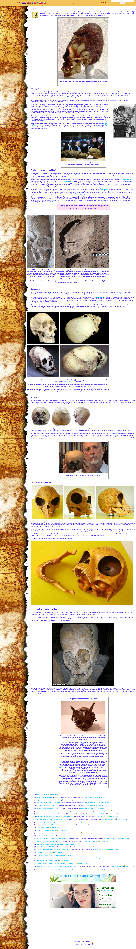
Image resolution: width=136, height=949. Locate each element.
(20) (134, 434)
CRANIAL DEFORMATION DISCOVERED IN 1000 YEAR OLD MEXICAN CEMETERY (58, 833)
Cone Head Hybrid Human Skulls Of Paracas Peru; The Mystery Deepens (54, 811)
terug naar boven (52, 794)
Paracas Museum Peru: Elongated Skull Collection (48, 802)
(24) (43, 692)
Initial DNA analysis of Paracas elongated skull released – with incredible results (56, 822)
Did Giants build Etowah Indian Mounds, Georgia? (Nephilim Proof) (53, 869)
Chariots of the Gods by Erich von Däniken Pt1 (47, 813)
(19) (117, 433)
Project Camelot (53, 305)
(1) (124, 91)
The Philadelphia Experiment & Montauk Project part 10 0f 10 (52, 824)
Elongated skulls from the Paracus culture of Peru (48, 800)
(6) (50, 110)
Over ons (90, 3)
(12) (121, 180)
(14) (52, 201)
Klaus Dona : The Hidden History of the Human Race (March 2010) (53, 838)
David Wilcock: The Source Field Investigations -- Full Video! (52, 819)
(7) (108, 110)
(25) (98, 741)
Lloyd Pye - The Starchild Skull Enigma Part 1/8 (48, 841)
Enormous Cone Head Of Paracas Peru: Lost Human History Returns (53, 816)
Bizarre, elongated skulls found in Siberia (46, 805)
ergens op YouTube (88, 805)
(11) (125, 173)
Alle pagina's (73, 3)
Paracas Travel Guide (41, 794)
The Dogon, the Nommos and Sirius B (46, 830)
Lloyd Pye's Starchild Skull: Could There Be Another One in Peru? (53, 849)
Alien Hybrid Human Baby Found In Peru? (47, 858)
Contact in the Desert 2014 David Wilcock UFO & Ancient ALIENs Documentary (56, 866)
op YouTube (89, 797)
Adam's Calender (41, 835)
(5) (117, 99)
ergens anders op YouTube (91, 802)
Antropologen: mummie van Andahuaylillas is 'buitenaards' (51, 855)
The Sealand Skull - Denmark (44, 852)
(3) (115, 94)
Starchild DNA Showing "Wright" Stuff (46, 847)
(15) (97, 271)
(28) (62, 778)
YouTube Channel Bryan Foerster (44, 797)
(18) (126, 428)
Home (19, 2)
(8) (74, 118)
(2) (69, 94)
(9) (43, 120)
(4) (68, 96)
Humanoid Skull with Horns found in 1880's (47, 860)
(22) (44, 522)
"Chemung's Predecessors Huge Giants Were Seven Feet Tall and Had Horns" (56, 863)
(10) (100, 126)
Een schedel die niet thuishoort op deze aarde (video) (50, 844)
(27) (73, 770)
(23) (96, 613)
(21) (43, 438)
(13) (100, 188)
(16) (120, 293)
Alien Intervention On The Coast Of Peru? (46, 808)
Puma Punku (67, 381)
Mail (74, 944)
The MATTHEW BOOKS (43, 827)
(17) (94, 379)
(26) (84, 743)
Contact (103, 3)
